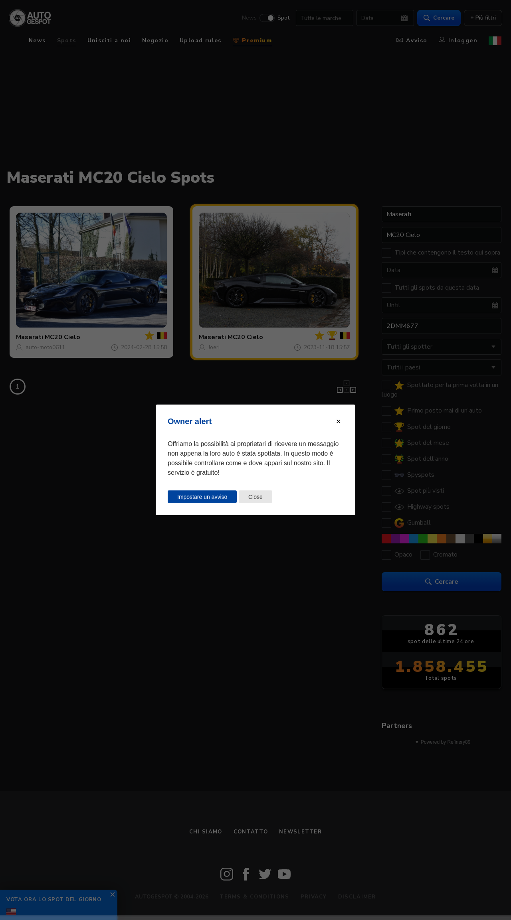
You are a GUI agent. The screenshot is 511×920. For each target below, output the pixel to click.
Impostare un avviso (202, 497)
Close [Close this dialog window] (255, 497)
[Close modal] (338, 421)
